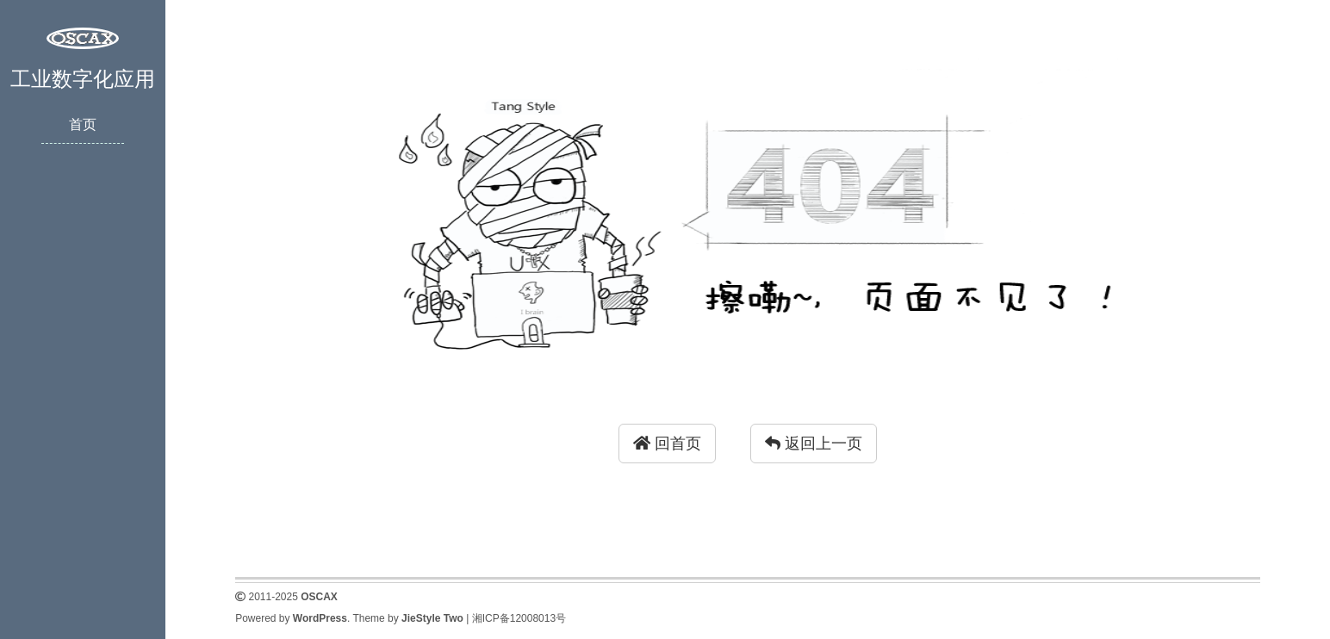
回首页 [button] (667, 443)
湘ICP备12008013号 (519, 618)
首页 (82, 124)
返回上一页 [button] (813, 443)
